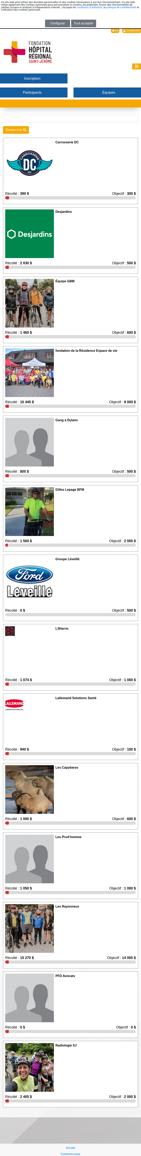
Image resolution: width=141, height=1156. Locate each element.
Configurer (57, 23)
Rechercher (16, 130)
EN (115, 30)
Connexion (131, 30)
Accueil (70, 1147)
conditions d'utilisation (89, 7)
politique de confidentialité (121, 7)
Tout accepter (83, 23)
